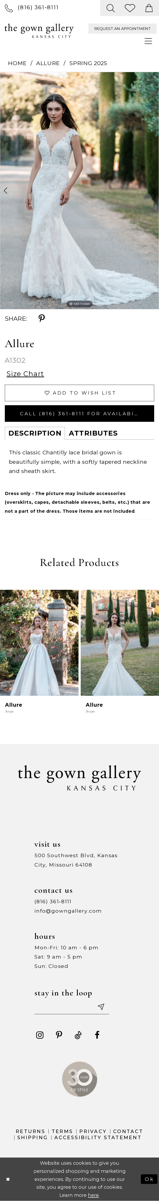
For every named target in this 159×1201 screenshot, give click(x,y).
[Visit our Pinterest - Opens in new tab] (59, 1035)
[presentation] (39, 643)
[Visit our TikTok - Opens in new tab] (78, 1035)
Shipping (32, 1137)
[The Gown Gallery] (39, 31)
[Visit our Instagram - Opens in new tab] (40, 1035)
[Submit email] (100, 1007)
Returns (30, 1131)
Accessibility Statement (98, 1137)
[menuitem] (32, 8)
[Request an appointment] (122, 29)
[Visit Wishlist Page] (130, 8)
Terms (62, 1131)
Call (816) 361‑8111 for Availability (84, 413)
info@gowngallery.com (68, 911)
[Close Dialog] (8, 1179)
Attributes (93, 433)
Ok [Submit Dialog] (149, 1179)
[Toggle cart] (149, 8)
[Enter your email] (71, 1007)
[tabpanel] (79, 190)
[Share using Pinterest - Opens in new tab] (42, 319)
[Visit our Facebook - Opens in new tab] (97, 1035)
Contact (128, 1131)
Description (34, 433)
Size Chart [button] (25, 374)
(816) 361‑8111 (53, 901)
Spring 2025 (88, 63)
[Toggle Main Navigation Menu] (148, 41)
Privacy (93, 1131)
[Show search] (111, 8)
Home (17, 63)
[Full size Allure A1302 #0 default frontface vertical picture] (79, 190)
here (93, 1195)
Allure (48, 63)
